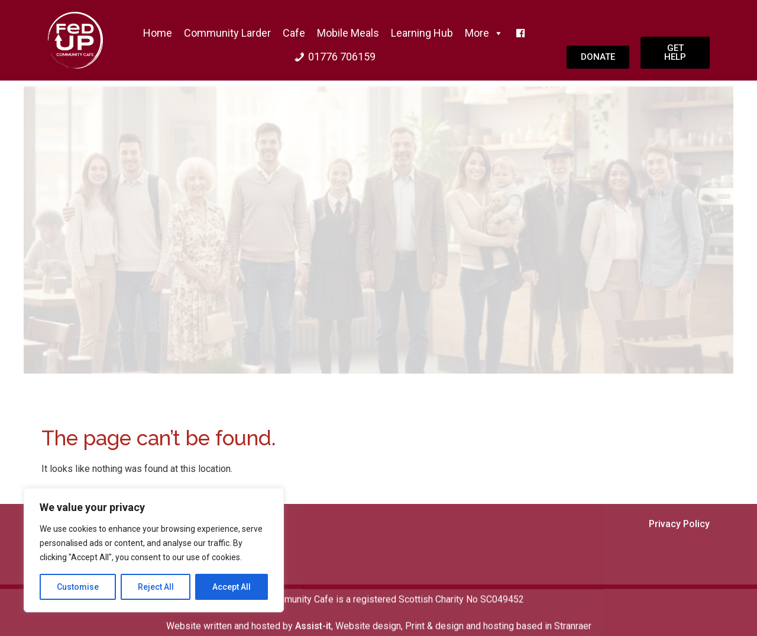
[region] (154, 550)
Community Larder (227, 33)
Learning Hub (422, 33)
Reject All (156, 587)
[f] (520, 33)
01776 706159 (342, 56)
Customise (78, 587)
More (484, 33)
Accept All (231, 587)
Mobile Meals (348, 33)
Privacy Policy (679, 559)
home (157, 33)
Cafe (294, 33)
